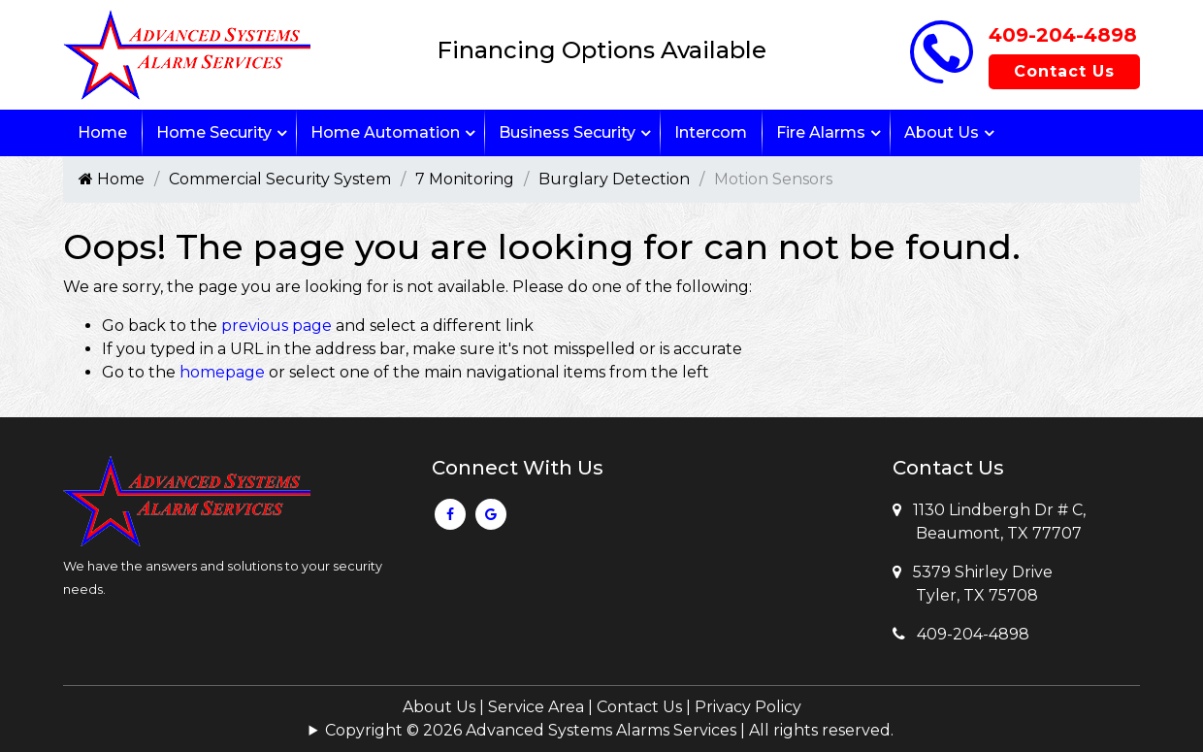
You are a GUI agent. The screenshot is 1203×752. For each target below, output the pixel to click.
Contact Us (1064, 71)
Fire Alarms (820, 132)
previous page (276, 325)
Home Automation (385, 132)
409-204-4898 (1063, 35)
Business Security (567, 132)
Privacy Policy (748, 707)
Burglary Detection (614, 179)
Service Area (536, 707)
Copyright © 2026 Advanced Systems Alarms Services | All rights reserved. (609, 730)
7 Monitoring (464, 179)
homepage (222, 372)
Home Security (214, 132)
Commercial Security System (280, 179)
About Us (941, 132)
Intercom (710, 132)
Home (102, 132)
